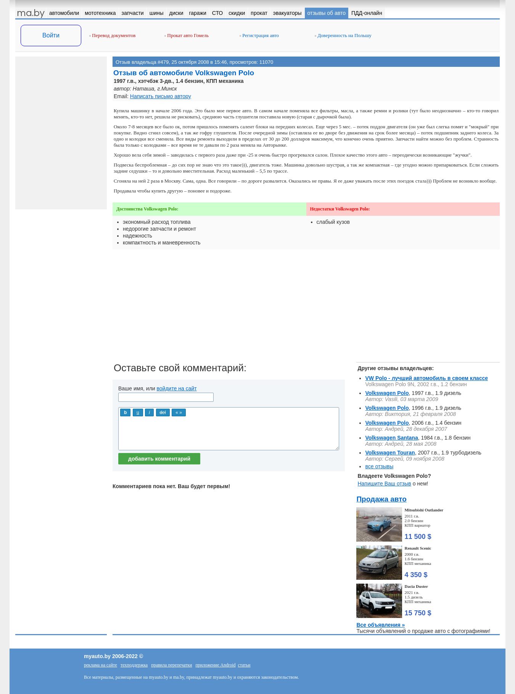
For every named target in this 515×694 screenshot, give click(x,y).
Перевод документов (112, 35)
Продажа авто (381, 499)
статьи (244, 665)
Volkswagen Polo (387, 393)
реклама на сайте (100, 665)
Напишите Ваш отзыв (384, 483)
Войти (51, 35)
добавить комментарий (159, 459)
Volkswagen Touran (390, 453)
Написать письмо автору (160, 96)
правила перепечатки (171, 665)
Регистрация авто (259, 35)
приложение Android (215, 665)
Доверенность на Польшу (343, 35)
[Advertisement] (306, 308)
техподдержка (134, 665)
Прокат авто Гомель (186, 35)
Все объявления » (380, 625)
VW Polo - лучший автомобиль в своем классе (426, 378)
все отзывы (379, 466)
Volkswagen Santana (391, 438)
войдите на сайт (177, 388)
